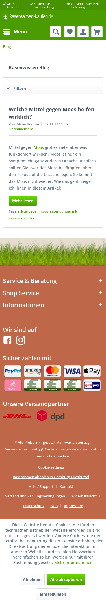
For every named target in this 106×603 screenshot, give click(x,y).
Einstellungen (53, 594)
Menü (15, 31)
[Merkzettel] (69, 31)
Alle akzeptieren (66, 579)
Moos (39, 147)
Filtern (16, 87)
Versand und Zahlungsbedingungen (35, 496)
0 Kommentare (21, 128)
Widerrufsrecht (84, 496)
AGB (54, 505)
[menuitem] (15, 31)
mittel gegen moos (33, 211)
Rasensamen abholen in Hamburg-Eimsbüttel (51, 476)
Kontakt (66, 486)
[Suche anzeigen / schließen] (55, 31)
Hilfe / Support (41, 486)
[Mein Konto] (83, 31)
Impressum (73, 505)
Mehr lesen (23, 200)
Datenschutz (33, 505)
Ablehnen (32, 579)
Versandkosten (17, 449)
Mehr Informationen (73, 562)
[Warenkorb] (97, 31)
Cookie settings (51, 467)
